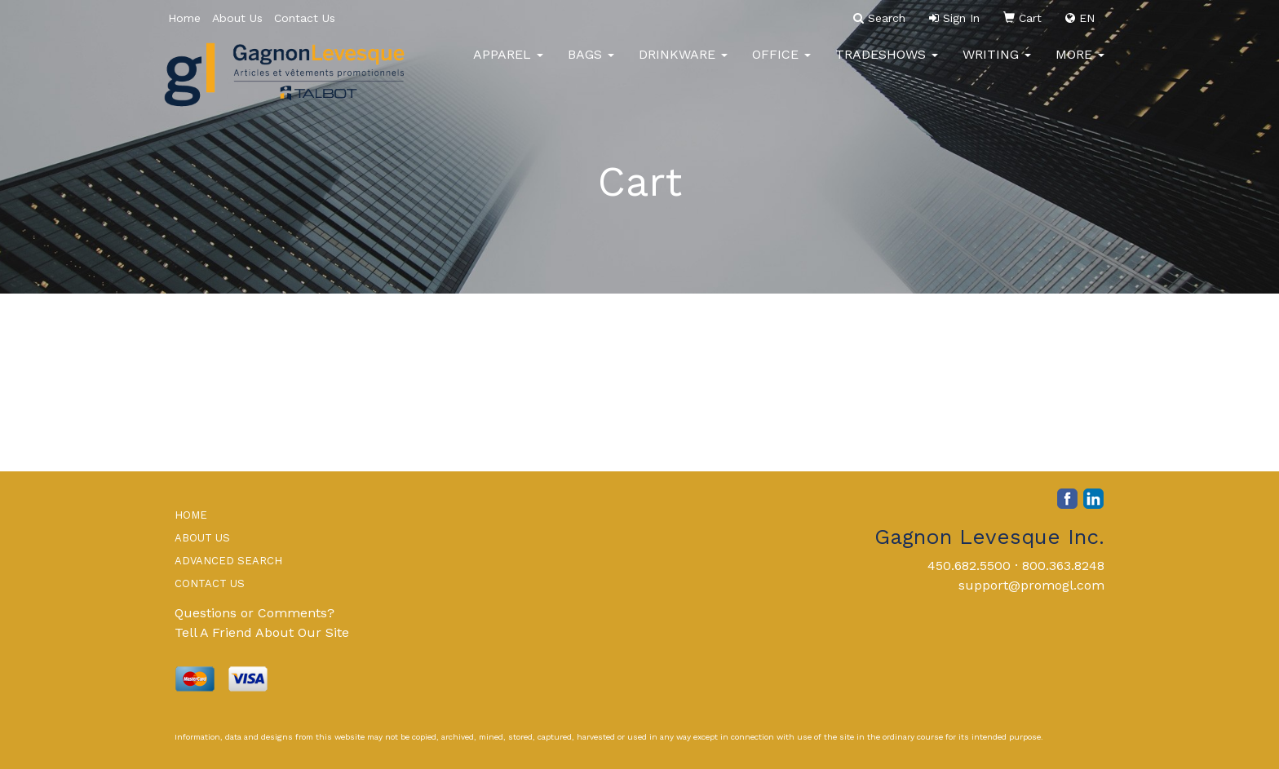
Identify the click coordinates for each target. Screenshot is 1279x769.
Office (781, 65)
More (1080, 65)
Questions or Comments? (254, 613)
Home (184, 17)
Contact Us (304, 17)
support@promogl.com (1031, 585)
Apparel (508, 65)
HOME (191, 515)
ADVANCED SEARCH (228, 561)
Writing (997, 65)
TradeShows (886, 65)
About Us (237, 17)
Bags (591, 65)
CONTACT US (210, 583)
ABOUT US (202, 538)
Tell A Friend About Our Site (262, 632)
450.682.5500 (969, 565)
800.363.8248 (1063, 565)
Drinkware (683, 65)
